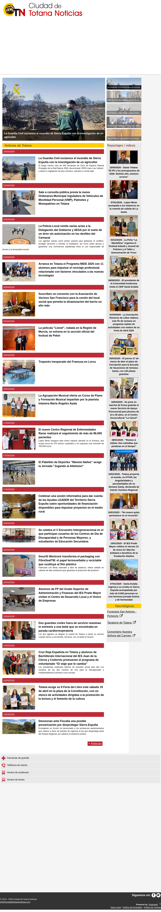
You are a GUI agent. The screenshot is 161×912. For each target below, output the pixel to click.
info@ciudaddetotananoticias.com (15, 904)
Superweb (153, 907)
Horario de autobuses (15, 775)
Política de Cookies (152, 910)
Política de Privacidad (132, 910)
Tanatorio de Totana (122, 622)
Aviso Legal (116, 910)
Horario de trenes (13, 782)
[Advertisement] (80, 51)
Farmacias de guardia (15, 760)
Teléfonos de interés (14, 768)
